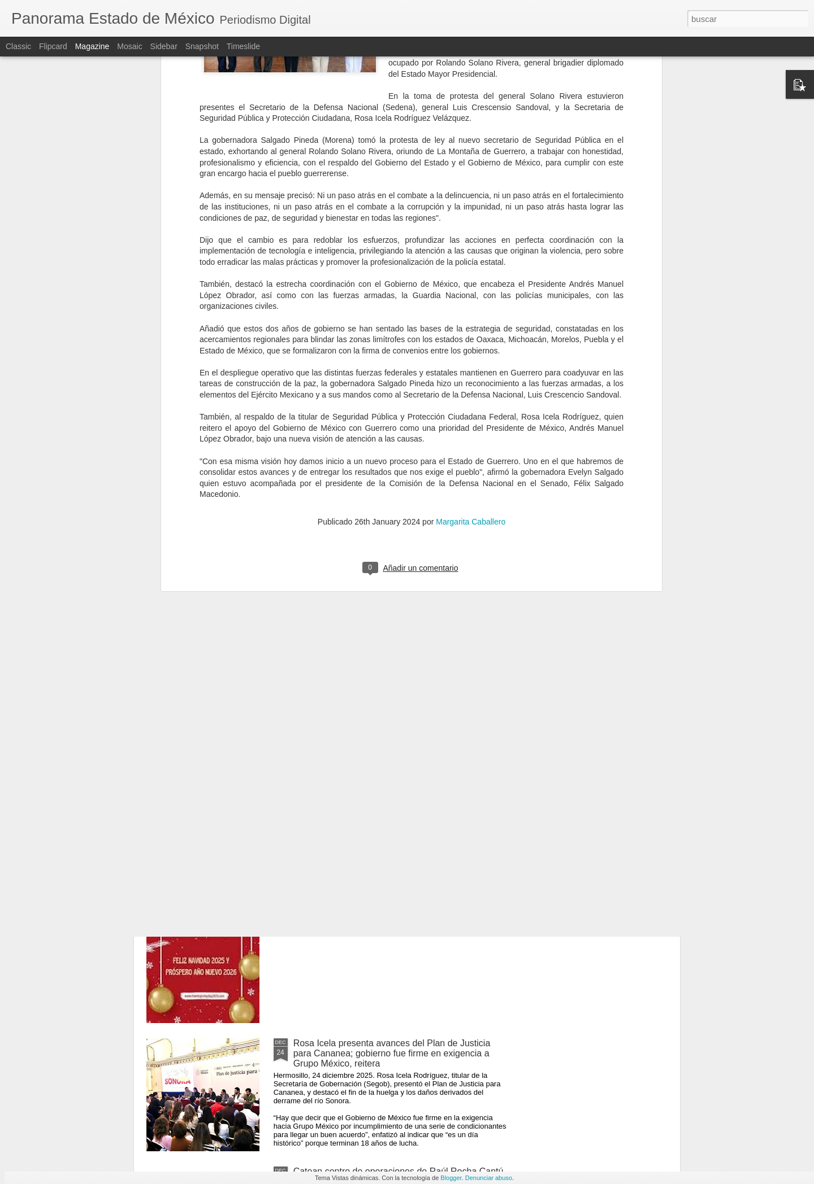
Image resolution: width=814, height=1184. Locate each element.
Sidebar (163, 46)
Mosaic (129, 46)
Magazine (92, 46)
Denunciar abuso (488, 1177)
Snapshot (202, 46)
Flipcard (53, 46)
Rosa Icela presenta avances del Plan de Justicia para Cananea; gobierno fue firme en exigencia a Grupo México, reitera (392, 1053)
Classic (18, 46)
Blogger (450, 1177)
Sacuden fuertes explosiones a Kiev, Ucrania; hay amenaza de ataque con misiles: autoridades (392, 792)
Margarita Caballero (470, 377)
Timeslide (243, 46)
